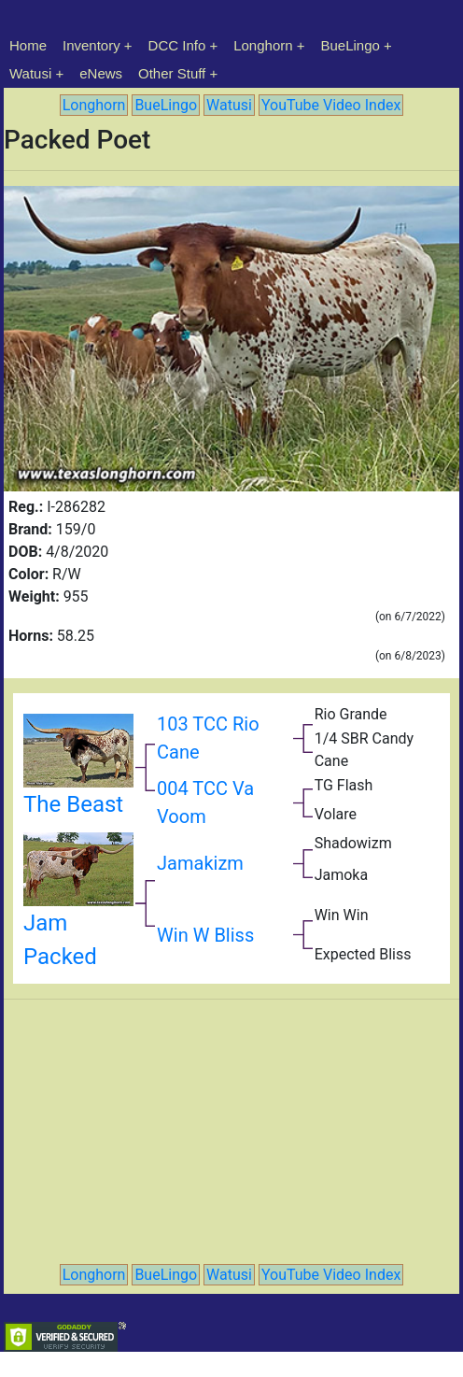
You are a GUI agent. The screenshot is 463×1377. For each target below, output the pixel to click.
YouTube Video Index (330, 105)
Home (28, 45)
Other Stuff (171, 73)
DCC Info (177, 45)
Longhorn (262, 45)
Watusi (30, 73)
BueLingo (350, 45)
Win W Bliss (205, 935)
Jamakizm (200, 863)
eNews (100, 73)
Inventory (91, 45)
